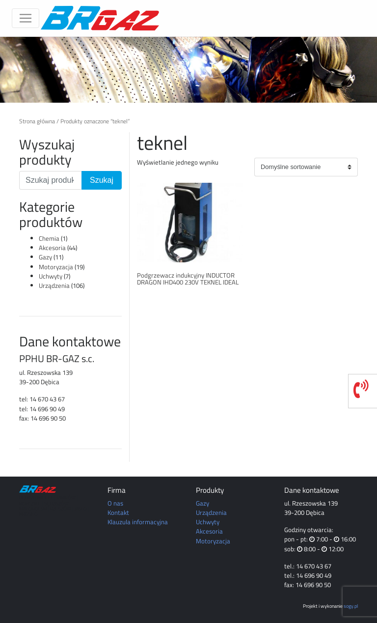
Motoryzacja (56, 267)
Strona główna (37, 121)
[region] (188, 70)
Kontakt (118, 512)
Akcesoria (52, 248)
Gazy (45, 257)
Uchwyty (50, 276)
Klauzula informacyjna (138, 522)
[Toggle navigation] (25, 18)
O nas (115, 503)
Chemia (49, 238)
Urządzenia (54, 285)
